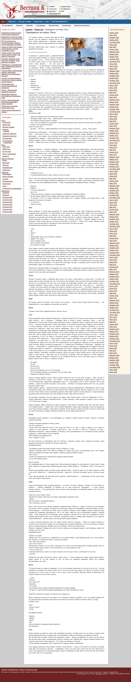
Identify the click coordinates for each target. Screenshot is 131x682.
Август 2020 (113, 66)
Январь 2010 (113, 358)
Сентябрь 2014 (114, 226)
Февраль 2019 (114, 100)
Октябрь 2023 (114, 59)
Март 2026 (113, 35)
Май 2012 (112, 293)
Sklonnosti (5, 163)
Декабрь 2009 (114, 360)
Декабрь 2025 (114, 37)
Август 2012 (113, 286)
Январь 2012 (113, 303)
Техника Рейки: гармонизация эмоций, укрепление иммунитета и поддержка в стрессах (11, 73)
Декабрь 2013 (114, 248)
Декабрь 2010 (114, 334)
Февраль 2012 (114, 300)
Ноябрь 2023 (113, 57)
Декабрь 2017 (114, 133)
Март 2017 (113, 155)
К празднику (40, 25)
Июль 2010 (113, 346)
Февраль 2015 (114, 214)
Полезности (5, 191)
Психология (6, 184)
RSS (62, 11)
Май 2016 (112, 178)
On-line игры (6, 151)
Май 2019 (112, 92)
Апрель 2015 (113, 210)
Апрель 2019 (113, 95)
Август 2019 (113, 85)
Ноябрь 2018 (113, 107)
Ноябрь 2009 (113, 362)
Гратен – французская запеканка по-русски (9, 91)
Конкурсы (5, 156)
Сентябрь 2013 (114, 255)
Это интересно (7, 25)
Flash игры (6, 147)
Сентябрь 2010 (114, 341)
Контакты (52, 11)
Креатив (29, 25)
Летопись (5, 165)
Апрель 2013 (113, 267)
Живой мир (38, 22)
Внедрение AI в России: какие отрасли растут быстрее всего (11, 38)
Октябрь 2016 (114, 167)
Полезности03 (7, 200)
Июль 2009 (113, 370)
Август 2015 (113, 200)
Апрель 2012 (113, 296)
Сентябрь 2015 (114, 198)
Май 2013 (112, 264)
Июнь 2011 (113, 319)
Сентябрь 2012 (114, 284)
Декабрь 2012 (114, 276)
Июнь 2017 (113, 147)
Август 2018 (113, 114)
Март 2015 (113, 212)
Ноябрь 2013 (113, 250)
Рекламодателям (54, 13)
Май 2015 (112, 207)
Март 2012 (113, 298)
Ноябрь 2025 (113, 40)
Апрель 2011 (113, 324)
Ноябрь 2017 (113, 135)
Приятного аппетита (81, 25)
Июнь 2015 (113, 205)
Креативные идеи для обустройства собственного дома (11, 96)
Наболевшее (6, 174)
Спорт (4, 186)
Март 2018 (113, 126)
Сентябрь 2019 (114, 83)
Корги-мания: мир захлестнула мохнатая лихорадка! (9, 86)
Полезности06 (7, 207)
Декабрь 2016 (114, 162)
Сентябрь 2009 (114, 367)
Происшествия (7, 181)
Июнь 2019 (113, 90)
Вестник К (99, 673)
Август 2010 (113, 343)
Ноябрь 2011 (113, 307)
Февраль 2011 (114, 329)
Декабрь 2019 (114, 76)
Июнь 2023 (113, 64)
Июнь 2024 (113, 45)
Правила (22, 670)
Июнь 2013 (113, 262)
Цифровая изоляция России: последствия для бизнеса (11, 33)
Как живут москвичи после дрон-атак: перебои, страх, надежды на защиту (10, 60)
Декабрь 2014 (114, 219)
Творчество (6, 170)
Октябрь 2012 (114, 281)
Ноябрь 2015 (113, 193)
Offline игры (6, 149)
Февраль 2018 (114, 128)
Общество (12, 22)
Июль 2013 (113, 260)
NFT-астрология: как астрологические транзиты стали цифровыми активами (11, 43)
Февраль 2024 (114, 52)
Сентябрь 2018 (114, 112)
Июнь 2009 (113, 372)
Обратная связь (31, 670)
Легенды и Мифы (24, 22)
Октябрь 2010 (114, 339)
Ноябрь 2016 (113, 164)
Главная (52, 6)
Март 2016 (113, 183)
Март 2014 (113, 241)
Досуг (3, 22)
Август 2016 (113, 171)
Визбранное (65, 9)
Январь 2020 (113, 73)
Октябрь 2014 (114, 224)
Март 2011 (113, 327)
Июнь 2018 (113, 119)
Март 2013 (113, 269)
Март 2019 (113, 97)
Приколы (19, 25)
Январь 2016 (113, 188)
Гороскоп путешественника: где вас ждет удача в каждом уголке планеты (11, 80)
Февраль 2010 (114, 355)
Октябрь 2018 (114, 109)
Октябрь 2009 (114, 365)
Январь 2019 (113, 102)
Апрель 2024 (113, 49)
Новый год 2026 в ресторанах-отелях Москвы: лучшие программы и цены (12, 48)
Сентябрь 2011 (114, 312)
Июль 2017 (113, 145)
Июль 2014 (113, 231)
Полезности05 (7, 204)
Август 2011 (113, 315)
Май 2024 (112, 47)
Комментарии (66, 6)
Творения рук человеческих (12, 188)
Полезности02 (7, 197)
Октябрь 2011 (114, 310)
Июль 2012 (113, 288)
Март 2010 (113, 353)
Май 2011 (112, 322)
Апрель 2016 (113, 181)
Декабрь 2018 (114, 104)
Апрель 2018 (113, 124)
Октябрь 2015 (114, 195)
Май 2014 (112, 236)
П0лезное (5, 195)
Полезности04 (7, 202)
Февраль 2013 (114, 272)
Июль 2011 (113, 317)
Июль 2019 (113, 88)
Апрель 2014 (113, 238)
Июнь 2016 (113, 176)
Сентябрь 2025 (114, 42)
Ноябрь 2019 (113, 78)
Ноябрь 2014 (113, 221)
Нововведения (7, 168)
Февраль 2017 (114, 157)
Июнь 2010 (113, 348)
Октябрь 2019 (114, 80)
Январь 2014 (113, 245)
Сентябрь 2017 (114, 140)
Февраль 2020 (114, 71)
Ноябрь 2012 (113, 279)
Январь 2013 (113, 274)
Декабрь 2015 (114, 190)
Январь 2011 (113, 331)
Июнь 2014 (113, 233)
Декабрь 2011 (114, 305)
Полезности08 (7, 212)
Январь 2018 (113, 131)
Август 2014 (113, 229)
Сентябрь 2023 (114, 61)
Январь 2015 (113, 217)
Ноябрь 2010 (113, 336)
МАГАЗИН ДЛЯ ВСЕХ (59, 22)
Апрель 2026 (113, 33)
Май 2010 (112, 351)
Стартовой (52, 9)
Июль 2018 (113, 116)
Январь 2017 (113, 159)
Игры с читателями (9, 154)
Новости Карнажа (7, 159)
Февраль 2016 (114, 186)
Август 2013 (113, 257)
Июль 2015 (113, 202)
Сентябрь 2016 (114, 169)
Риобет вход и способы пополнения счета (9, 107)
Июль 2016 (113, 174)
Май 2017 (112, 150)
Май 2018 (112, 121)
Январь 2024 (113, 54)
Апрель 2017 (113, 152)
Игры (47, 22)
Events (4, 160)
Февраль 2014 (114, 243)
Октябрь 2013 (114, 253)
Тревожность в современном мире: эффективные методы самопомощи (11, 66)
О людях (5, 179)
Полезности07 (7, 209)
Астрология (66, 25)
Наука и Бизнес (7, 176)
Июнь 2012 (113, 291)
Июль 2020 (113, 69)
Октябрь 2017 (114, 138)
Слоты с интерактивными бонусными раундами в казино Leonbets (10, 102)
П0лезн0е (5, 193)
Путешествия (54, 25)
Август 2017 (113, 143)
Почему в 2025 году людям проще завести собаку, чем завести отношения (10, 54)
